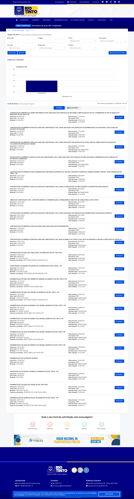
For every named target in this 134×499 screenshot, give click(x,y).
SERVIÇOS (91, 20)
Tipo (70, 38)
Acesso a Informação (18, 30)
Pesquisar (12, 52)
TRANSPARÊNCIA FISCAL (61, 20)
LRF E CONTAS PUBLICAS (78, 20)
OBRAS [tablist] (58, 107)
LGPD (111, 20)
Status (70, 45)
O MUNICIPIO (36, 20)
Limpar (21, 52)
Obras (27, 30)
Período (10, 38)
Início (8, 30)
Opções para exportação (117, 52)
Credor (10, 45)
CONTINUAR (109, 494)
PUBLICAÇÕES (102, 20)
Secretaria (102, 38)
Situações (41, 45)
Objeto (40, 38)
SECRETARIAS (47, 20)
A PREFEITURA (24, 20)
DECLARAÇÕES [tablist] (74, 107)
